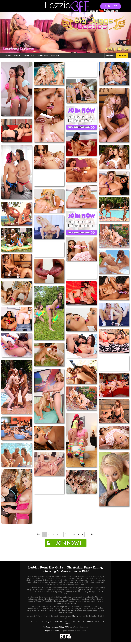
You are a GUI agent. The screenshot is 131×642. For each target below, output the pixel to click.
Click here (76, 616)
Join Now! (122, 55)
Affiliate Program (46, 622)
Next (92, 534)
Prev (39, 534)
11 (86, 534)
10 (82, 534)
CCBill (67, 627)
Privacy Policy (78, 622)
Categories (42, 56)
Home (8, 56)
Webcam (55, 56)
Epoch (48, 627)
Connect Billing (58, 627)
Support (34, 622)
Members (110, 55)
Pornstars (28, 56)
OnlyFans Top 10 (92, 622)
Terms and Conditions (62, 622)
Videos (17, 56)
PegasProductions (52, 631)
